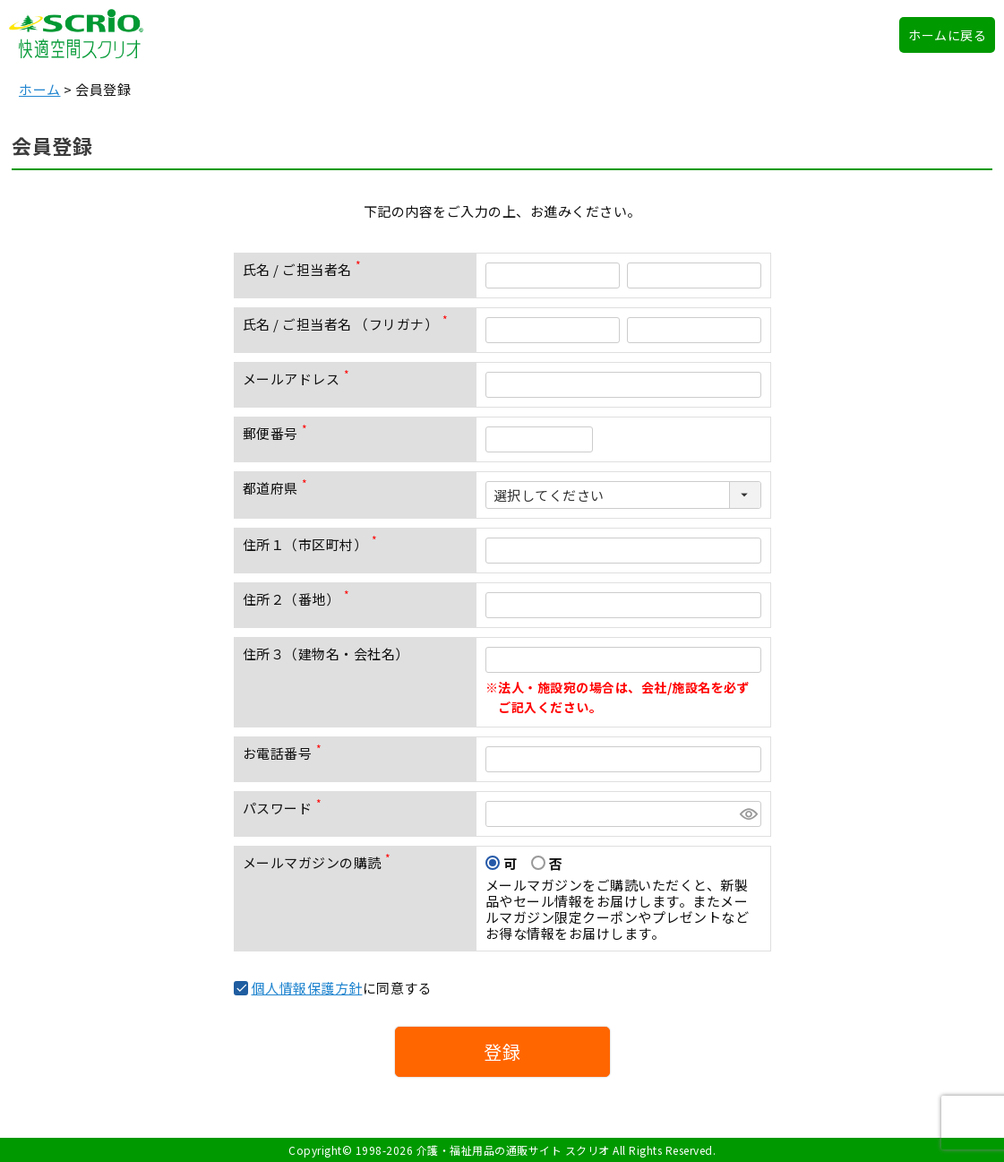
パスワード (286, 807)
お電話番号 (286, 753)
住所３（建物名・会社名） (326, 653)
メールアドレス (299, 378)
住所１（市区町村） (313, 544)
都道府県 (279, 487)
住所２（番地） (299, 599)
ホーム (40, 89)
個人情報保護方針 (307, 987)
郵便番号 (279, 433)
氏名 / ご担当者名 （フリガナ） (349, 323)
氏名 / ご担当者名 (306, 269)
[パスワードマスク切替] (747, 814)
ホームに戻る (947, 35)
